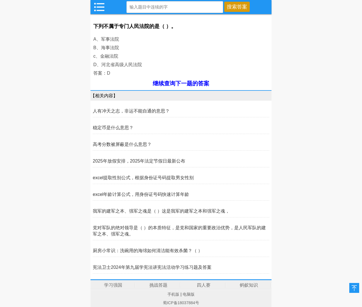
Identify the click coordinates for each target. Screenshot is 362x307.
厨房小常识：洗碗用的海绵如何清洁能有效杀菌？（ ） (147, 250)
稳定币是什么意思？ (113, 127)
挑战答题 (158, 285)
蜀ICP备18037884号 (181, 302)
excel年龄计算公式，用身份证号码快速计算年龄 (141, 194)
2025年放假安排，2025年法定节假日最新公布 (139, 161)
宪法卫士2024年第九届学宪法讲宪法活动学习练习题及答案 (152, 267)
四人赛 (203, 285)
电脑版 (189, 294)
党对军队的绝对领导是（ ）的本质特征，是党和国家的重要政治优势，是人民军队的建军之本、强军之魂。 (179, 230)
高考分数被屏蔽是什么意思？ (122, 144)
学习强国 (113, 285)
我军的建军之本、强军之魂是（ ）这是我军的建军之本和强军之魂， (161, 211)
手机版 (173, 294)
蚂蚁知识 (249, 285)
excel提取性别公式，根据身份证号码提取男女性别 (143, 177)
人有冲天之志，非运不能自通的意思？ (131, 111)
